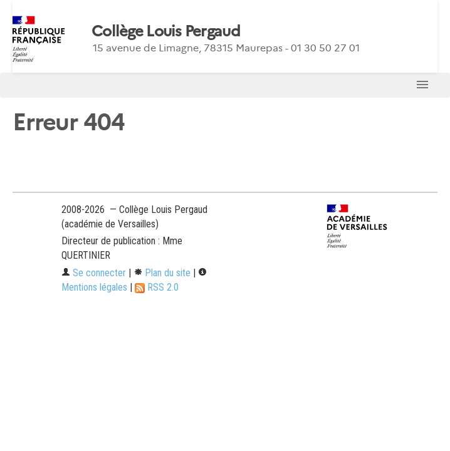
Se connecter (93, 273)
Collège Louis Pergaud (166, 31)
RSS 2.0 (157, 287)
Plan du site (162, 273)
